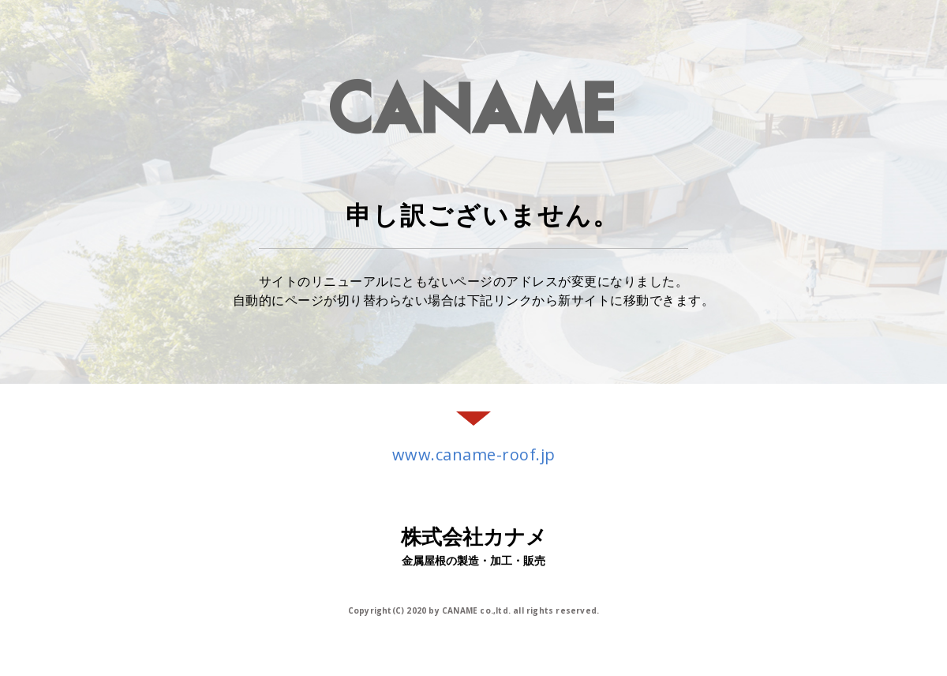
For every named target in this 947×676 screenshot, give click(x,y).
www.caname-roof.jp (474, 454)
